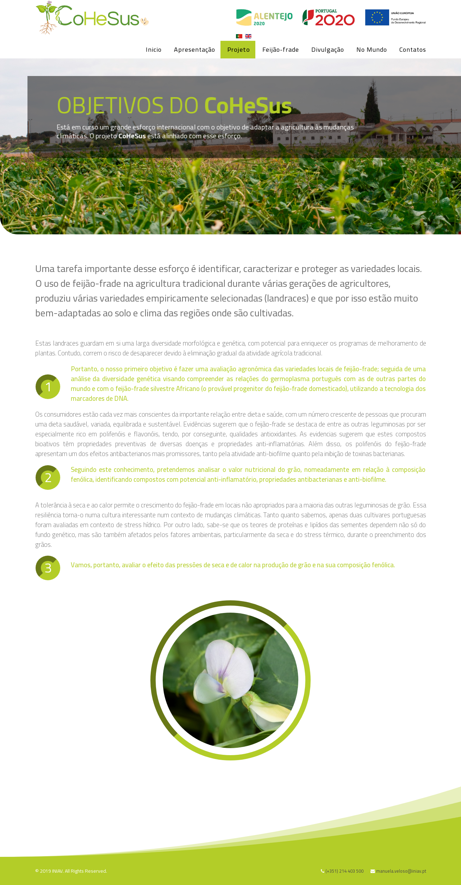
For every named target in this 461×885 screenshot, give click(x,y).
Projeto (239, 49)
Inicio (154, 49)
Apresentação (194, 49)
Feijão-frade (280, 49)
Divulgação (327, 49)
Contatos (412, 49)
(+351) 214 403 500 (344, 871)
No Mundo (371, 49)
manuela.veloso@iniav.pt (401, 871)
